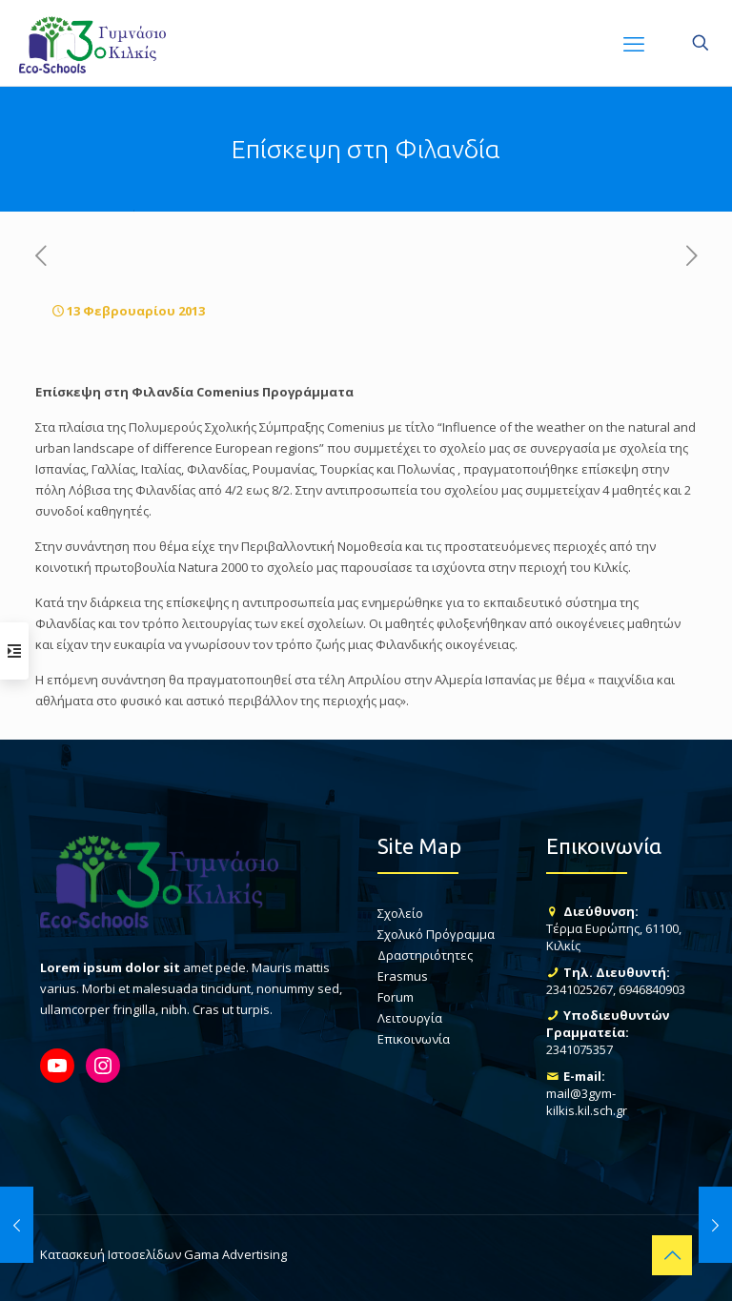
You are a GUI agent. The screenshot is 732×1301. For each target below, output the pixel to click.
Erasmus (402, 976)
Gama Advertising (235, 1254)
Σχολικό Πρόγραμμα (436, 934)
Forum (395, 997)
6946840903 (652, 989)
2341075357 (579, 1049)
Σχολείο (400, 913)
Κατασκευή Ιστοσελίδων (110, 1254)
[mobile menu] (634, 43)
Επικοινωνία (413, 1038)
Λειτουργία (409, 1018)
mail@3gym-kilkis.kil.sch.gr (586, 1102)
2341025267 (579, 989)
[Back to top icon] (672, 1255)
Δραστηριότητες (425, 955)
